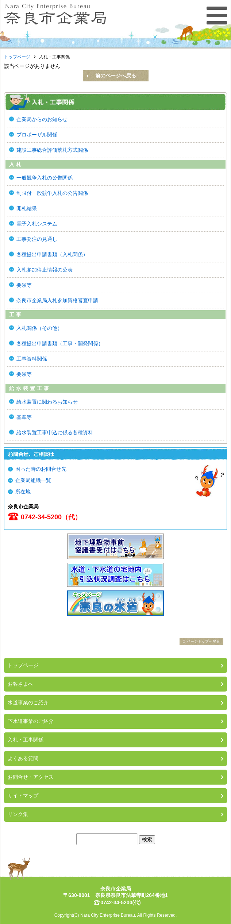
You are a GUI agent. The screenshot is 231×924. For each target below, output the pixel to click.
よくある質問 (23, 758)
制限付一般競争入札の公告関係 (52, 193)
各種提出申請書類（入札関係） (52, 254)
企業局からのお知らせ (42, 119)
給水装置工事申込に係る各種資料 (54, 432)
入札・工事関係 (25, 740)
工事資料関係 (31, 359)
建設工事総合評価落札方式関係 (52, 150)
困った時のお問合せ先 (40, 469)
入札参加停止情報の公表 (44, 270)
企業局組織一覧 (33, 480)
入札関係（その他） (39, 328)
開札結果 (26, 208)
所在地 (23, 491)
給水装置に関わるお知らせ (47, 402)
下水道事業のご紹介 (31, 721)
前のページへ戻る (115, 75)
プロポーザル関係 (36, 135)
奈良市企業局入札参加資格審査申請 (57, 300)
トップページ (17, 56)
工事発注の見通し (36, 239)
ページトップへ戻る (203, 641)
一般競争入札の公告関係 (44, 178)
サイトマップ (23, 795)
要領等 (24, 285)
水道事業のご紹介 (28, 702)
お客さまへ (20, 684)
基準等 (24, 417)
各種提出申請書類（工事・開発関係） (59, 343)
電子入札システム (36, 224)
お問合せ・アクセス (31, 777)
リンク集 (18, 814)
